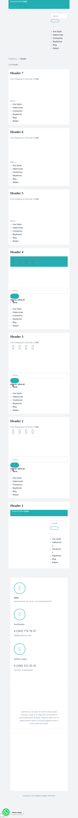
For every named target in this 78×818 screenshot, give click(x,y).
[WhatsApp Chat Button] (6, 812)
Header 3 (16, 336)
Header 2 (16, 421)
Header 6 (16, 132)
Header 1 (16, 505)
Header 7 (16, 73)
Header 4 (16, 252)
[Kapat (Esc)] (1, 813)
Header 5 (16, 193)
